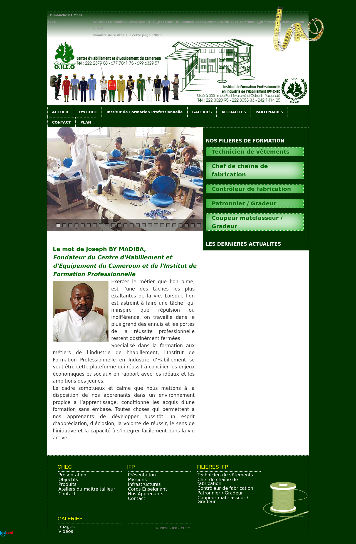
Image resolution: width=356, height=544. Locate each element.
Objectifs (68, 479)
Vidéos (65, 531)
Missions (137, 479)
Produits (67, 484)
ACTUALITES (233, 112)
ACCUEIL (60, 112)
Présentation (72, 474)
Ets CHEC (88, 112)
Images (66, 526)
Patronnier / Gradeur (220, 493)
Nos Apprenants (145, 493)
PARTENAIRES (269, 112)
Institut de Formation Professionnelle (145, 112)
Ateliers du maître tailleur (86, 489)
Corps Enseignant (147, 489)
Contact (67, 493)
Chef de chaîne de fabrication (217, 481)
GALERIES (202, 112)
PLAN (85, 122)
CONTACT (61, 122)
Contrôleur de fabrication (225, 488)
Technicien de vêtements (225, 474)
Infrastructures (144, 484)
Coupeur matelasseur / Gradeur (222, 499)
